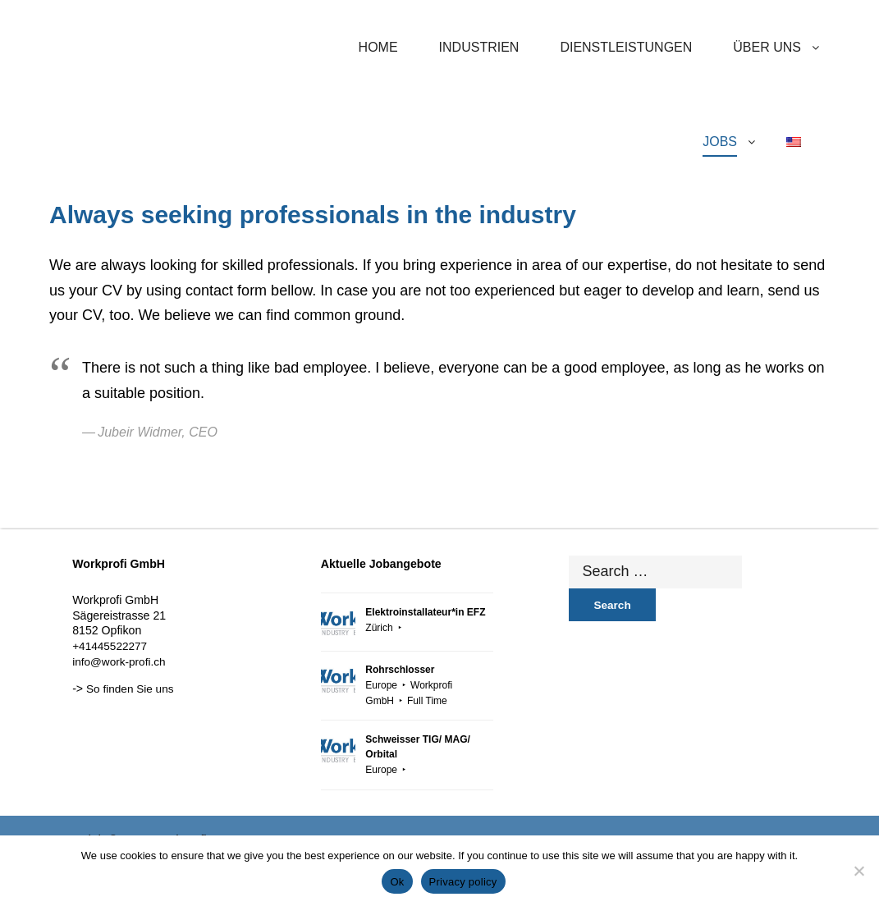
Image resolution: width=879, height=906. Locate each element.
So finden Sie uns (129, 689)
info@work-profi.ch (118, 662)
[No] (858, 871)
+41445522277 (109, 646)
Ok (397, 882)
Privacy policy (463, 882)
